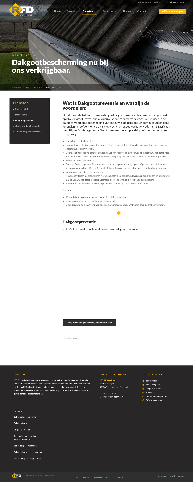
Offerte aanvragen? (154, 400)
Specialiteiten (152, 375)
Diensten (88, 11)
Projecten (108, 11)
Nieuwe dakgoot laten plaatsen (27, 458)
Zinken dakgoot (20, 423)
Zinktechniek (21, 109)
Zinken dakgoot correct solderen (28, 452)
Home (57, 11)
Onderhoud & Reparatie (156, 396)
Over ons (72, 11)
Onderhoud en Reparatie (27, 126)
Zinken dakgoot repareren (28, 131)
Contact (141, 11)
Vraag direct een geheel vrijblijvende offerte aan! (89, 322)
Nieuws (127, 11)
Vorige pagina (70, 338)
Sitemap (85, 478)
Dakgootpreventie (54, 87)
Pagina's (19, 411)
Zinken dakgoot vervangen (25, 417)
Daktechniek (21, 114)
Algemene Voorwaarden (102, 478)
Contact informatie (113, 375)
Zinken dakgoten (153, 384)
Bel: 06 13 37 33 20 (175, 2)
